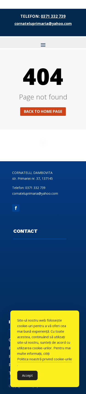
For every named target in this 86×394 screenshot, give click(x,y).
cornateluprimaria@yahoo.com (43, 23)
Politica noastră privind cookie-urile (44, 359)
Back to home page (43, 111)
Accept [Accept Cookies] (27, 375)
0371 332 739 (53, 16)
